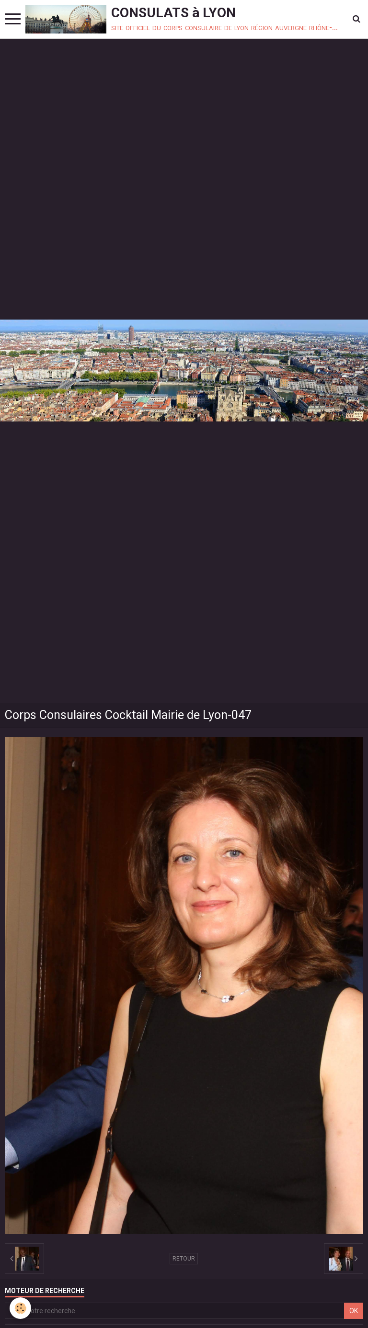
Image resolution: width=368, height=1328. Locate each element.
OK (353, 1311)
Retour (183, 1258)
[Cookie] (20, 1308)
